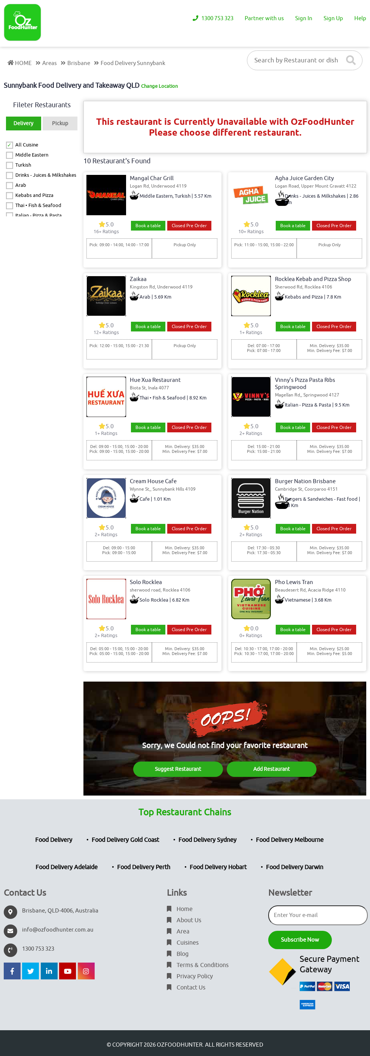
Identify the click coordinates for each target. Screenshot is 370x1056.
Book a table (148, 226)
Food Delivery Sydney (207, 840)
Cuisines (183, 943)
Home (180, 909)
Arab (20, 185)
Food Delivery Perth (143, 867)
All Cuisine (26, 145)
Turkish (23, 165)
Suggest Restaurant (178, 769)
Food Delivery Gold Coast (125, 840)
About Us (184, 920)
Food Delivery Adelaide (67, 867)
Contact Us (186, 987)
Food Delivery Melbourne (290, 840)
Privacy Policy (190, 976)
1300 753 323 (213, 18)
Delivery (23, 123)
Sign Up (333, 18)
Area (178, 931)
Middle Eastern (31, 155)
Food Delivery (53, 840)
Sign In (303, 18)
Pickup (60, 123)
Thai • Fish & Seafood (38, 205)
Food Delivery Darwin (294, 867)
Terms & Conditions (198, 965)
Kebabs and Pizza (34, 195)
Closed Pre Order (189, 226)
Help (360, 18)
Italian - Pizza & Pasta (38, 215)
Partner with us (264, 18)
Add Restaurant (271, 769)
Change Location (159, 86)
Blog (178, 954)
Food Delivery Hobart (218, 867)
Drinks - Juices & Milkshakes (45, 175)
